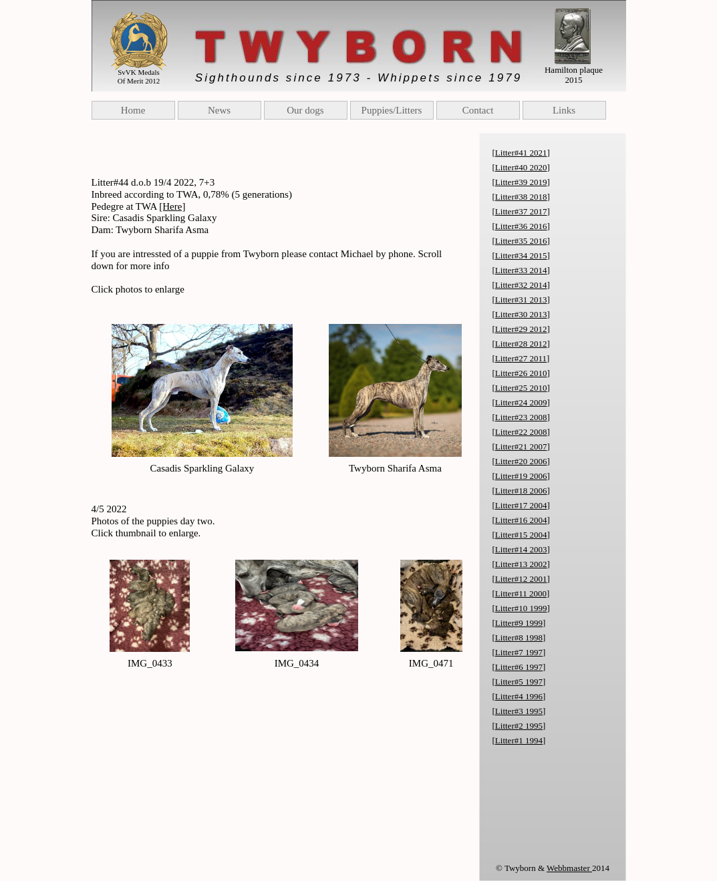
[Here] (172, 206)
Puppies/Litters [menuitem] (392, 110)
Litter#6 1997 (519, 667)
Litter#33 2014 (521, 270)
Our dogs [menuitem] (305, 110)
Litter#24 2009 (521, 402)
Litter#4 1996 (519, 696)
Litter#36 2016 (521, 226)
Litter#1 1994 (519, 740)
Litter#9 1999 (519, 623)
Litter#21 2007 (521, 447)
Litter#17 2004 (521, 505)
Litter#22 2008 (521, 432)
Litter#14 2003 (521, 549)
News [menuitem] (219, 110)
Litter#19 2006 (521, 476)
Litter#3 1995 (519, 711)
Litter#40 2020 (521, 167)
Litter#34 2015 (521, 255)
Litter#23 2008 (521, 417)
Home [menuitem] (133, 110)
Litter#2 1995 (519, 726)
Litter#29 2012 (521, 329)
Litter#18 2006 (521, 491)
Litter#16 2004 (521, 520)
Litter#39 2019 (521, 182)
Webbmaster (569, 868)
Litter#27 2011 (521, 358)
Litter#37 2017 (521, 211)
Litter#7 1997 (519, 652)
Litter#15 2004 (521, 535)
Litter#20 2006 (521, 461)
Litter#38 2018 (521, 197)
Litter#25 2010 (521, 388)
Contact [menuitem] (478, 110)
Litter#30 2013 (521, 314)
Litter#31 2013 (521, 300)
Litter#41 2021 (521, 153)
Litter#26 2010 (521, 373)
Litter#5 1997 (519, 682)
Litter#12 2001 (521, 579)
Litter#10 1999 (521, 608)
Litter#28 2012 (521, 344)
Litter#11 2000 (521, 593)
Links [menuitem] (564, 110)
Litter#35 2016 (521, 241)
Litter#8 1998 (519, 638)
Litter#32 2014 (521, 285)
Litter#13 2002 (521, 564)
